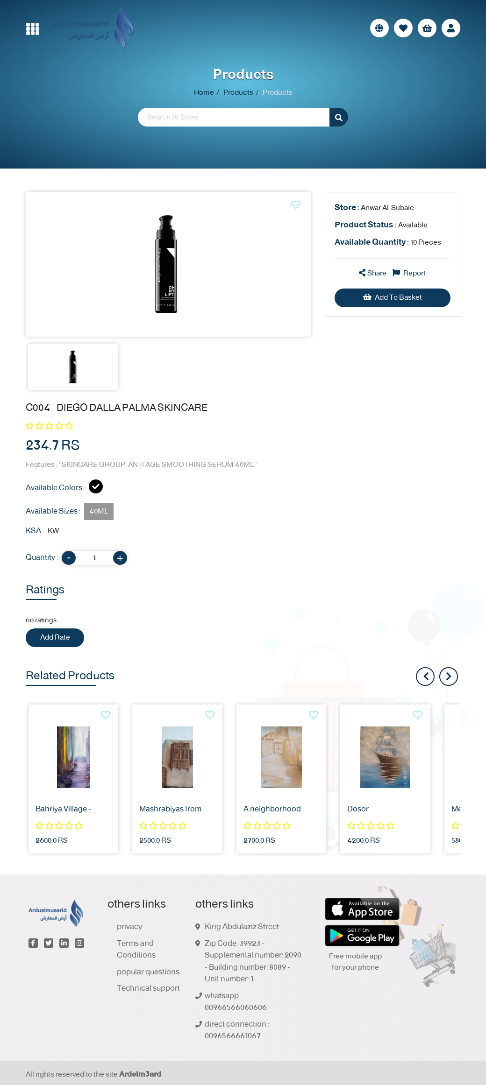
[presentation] (448, 676)
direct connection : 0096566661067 (237, 1031)
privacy (129, 927)
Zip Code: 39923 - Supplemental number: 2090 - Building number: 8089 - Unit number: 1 (253, 962)
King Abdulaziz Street (242, 927)
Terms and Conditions (136, 950)
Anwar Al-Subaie (374, 208)
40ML (98, 511)
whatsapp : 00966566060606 (236, 1002)
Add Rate (55, 637)
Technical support (148, 989)
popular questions (148, 972)
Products (238, 93)
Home (204, 93)
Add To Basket (392, 297)
